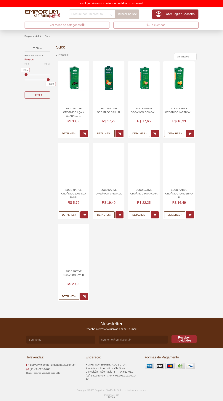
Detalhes (69, 133)
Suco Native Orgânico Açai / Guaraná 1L (73, 112)
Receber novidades (184, 339)
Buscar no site (127, 14)
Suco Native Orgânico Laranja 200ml (73, 194)
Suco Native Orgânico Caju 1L (108, 110)
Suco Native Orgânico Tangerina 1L (179, 194)
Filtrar (37, 94)
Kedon (111, 397)
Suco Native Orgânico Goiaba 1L (144, 110)
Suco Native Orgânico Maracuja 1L (144, 194)
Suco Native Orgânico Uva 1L (74, 273)
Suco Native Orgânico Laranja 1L (179, 110)
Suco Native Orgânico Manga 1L (109, 192)
